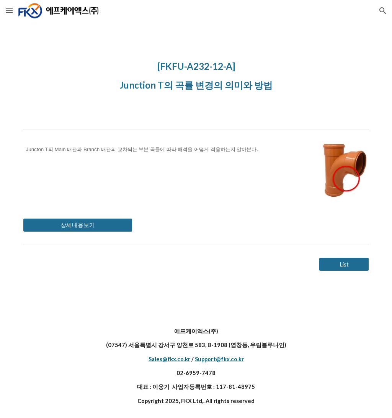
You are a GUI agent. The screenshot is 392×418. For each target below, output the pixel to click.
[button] (9, 10)
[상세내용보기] (77, 225)
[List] (344, 264)
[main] (196, 73)
